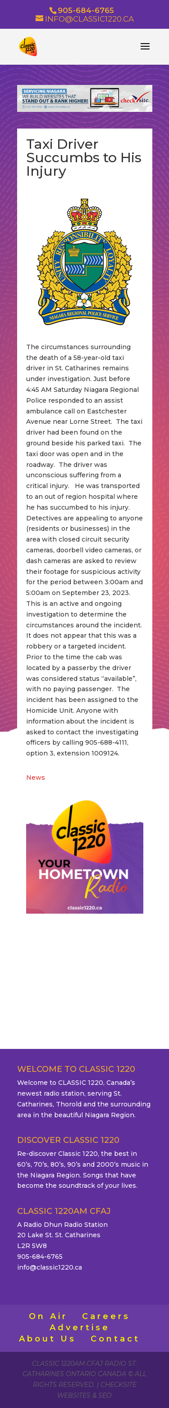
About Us (47, 1339)
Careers (106, 1316)
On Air (48, 1316)
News (35, 777)
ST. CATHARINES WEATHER (84, 964)
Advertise (80, 1327)
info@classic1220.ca (49, 1267)
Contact (115, 1339)
